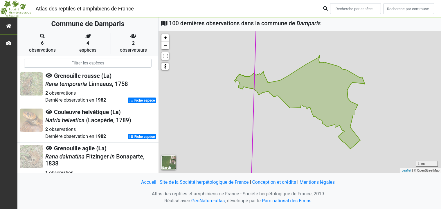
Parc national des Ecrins (287, 200)
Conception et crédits (274, 182)
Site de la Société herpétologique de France (204, 182)
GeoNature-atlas (208, 200)
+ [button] (165, 38)
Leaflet (406, 170)
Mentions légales (317, 182)
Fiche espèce (142, 100)
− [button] (165, 45)
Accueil (148, 182)
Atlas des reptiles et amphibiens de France (85, 9)
